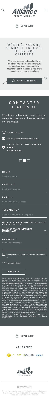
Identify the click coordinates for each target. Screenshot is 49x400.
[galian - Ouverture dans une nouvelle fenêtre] (28, 355)
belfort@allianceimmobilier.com (22, 138)
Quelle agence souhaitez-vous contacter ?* (24, 224)
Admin (43, 393)
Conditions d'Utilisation (28, 316)
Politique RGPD (25, 395)
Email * (7, 197)
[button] (20, 160)
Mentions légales (32, 393)
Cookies (35, 395)
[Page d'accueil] (24, 10)
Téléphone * (10, 210)
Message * (9, 239)
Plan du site (20, 393)
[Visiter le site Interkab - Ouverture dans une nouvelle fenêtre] (17, 355)
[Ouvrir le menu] (46, 10)
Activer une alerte (24, 80)
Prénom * (8, 185)
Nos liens (14, 395)
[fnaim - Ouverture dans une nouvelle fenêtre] (9, 355)
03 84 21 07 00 (15, 132)
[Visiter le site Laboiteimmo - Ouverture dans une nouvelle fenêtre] (24, 387)
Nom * (6, 172)
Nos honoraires (9, 393)
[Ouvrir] (2, 10)
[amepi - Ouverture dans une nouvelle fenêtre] (39, 355)
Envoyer (14, 271)
